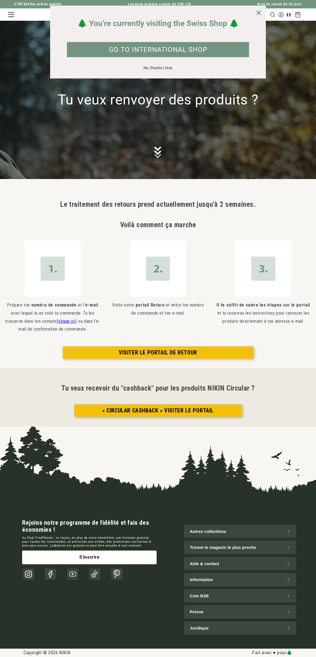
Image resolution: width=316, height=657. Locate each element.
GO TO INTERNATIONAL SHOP (158, 50)
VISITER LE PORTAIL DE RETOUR (158, 352)
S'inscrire (89, 557)
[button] (11, 14)
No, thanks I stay (158, 68)
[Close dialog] (259, 13)
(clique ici (66, 321)
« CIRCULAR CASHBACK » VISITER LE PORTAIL (158, 410)
